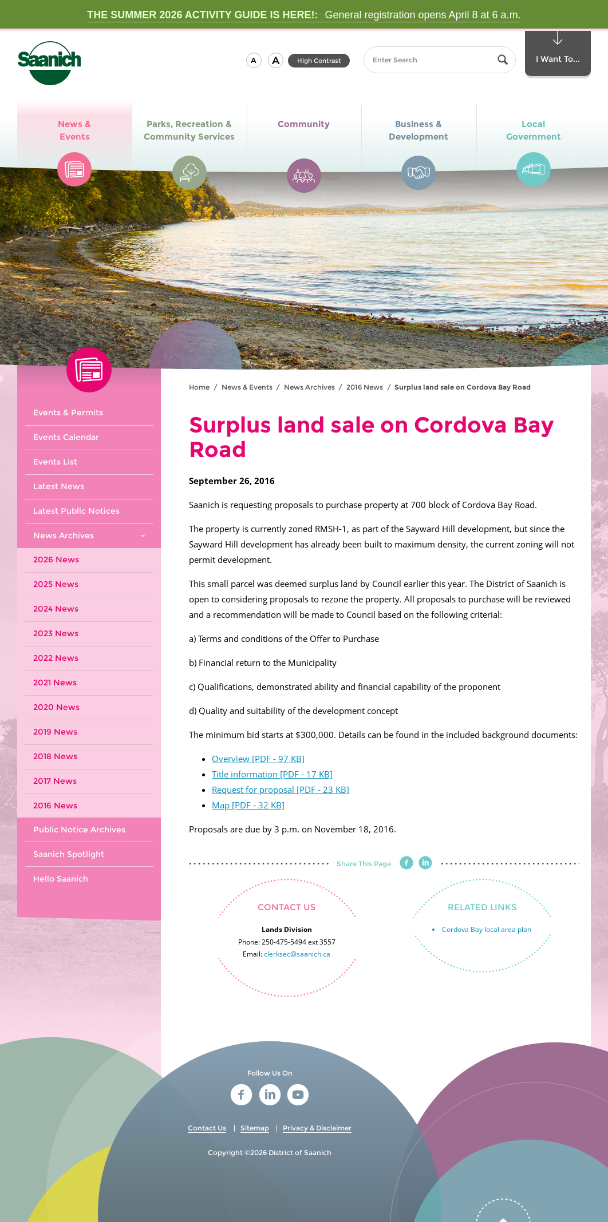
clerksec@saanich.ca (297, 954)
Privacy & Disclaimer (317, 1128)
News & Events (247, 387)
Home (199, 387)
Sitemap (254, 1128)
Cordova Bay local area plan (486, 929)
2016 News (364, 387)
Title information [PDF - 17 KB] (272, 774)
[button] (254, 60)
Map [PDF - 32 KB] (248, 805)
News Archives (309, 387)
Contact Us (207, 1128)
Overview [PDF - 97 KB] (258, 758)
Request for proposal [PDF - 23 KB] (280, 789)
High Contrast (319, 61)
